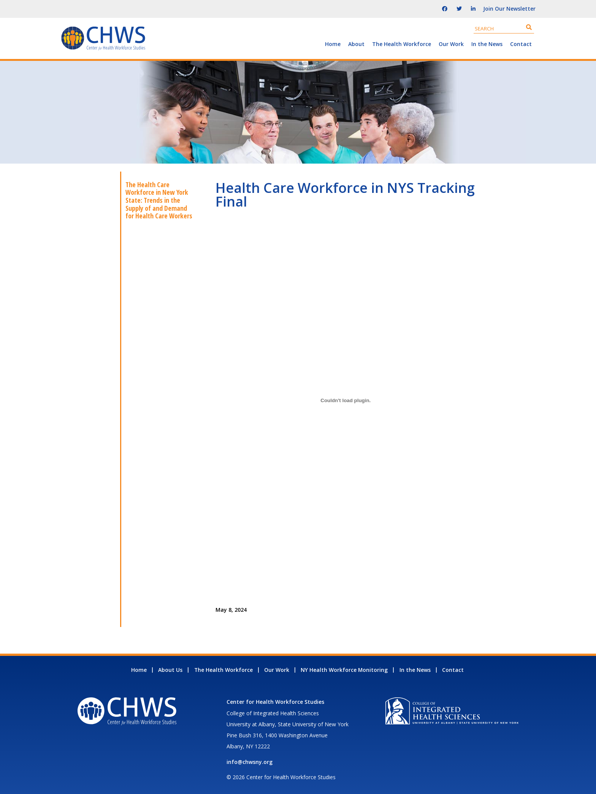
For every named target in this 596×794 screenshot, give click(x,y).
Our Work (451, 44)
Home (333, 44)
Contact (521, 44)
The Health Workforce (401, 44)
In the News (486, 44)
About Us (170, 669)
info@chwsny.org (250, 761)
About (356, 44)
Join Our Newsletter (509, 8)
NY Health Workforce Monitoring (344, 669)
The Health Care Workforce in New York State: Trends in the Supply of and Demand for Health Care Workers (158, 200)
